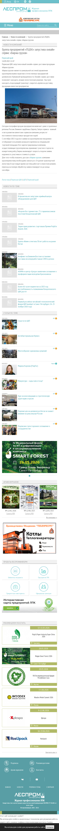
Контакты (40, 770)
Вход (9, 1)
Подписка (14, 763)
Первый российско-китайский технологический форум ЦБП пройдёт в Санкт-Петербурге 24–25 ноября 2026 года (36, 304)
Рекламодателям (42, 763)
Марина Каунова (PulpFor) (28, 366)
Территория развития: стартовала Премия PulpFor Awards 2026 (37, 227)
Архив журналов (17, 770)
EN (18, 1)
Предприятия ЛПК (43, 577)
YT (36, 779)
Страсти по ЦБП (24, 321)
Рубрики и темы (34, 787)
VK (25, 1)
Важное (8, 787)
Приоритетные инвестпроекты (15, 593)
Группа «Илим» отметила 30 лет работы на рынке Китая (37, 242)
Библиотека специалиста (15, 577)
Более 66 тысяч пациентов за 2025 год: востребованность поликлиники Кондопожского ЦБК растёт (37, 289)
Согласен (49, 827)
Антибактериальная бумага (28, 336)
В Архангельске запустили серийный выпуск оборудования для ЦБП (35, 197)
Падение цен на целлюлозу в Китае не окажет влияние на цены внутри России (36, 412)
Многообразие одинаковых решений (32, 351)
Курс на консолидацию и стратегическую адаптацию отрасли (34, 397)
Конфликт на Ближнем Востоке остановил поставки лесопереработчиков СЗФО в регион (36, 257)
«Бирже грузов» (36, 157)
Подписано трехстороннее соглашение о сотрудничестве (34, 427)
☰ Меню (8, 25)
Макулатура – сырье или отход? (30, 381)
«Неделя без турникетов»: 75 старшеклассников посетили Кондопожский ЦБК (36, 212)
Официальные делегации (43, 593)
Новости (20, 787)
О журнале (50, 787)
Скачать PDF (10, 513)
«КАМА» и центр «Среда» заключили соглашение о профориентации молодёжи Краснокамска (37, 272)
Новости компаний (18, 37)
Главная (5, 37)
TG (30, 2)
